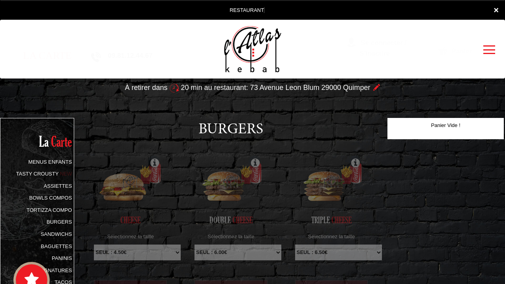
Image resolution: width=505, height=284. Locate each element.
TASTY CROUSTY (44, 174)
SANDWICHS (56, 234)
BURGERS (59, 222)
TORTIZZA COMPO (49, 210)
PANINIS (62, 258)
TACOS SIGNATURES (46, 270)
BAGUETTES (56, 246)
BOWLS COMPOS (50, 198)
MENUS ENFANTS (50, 162)
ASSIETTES (58, 186)
